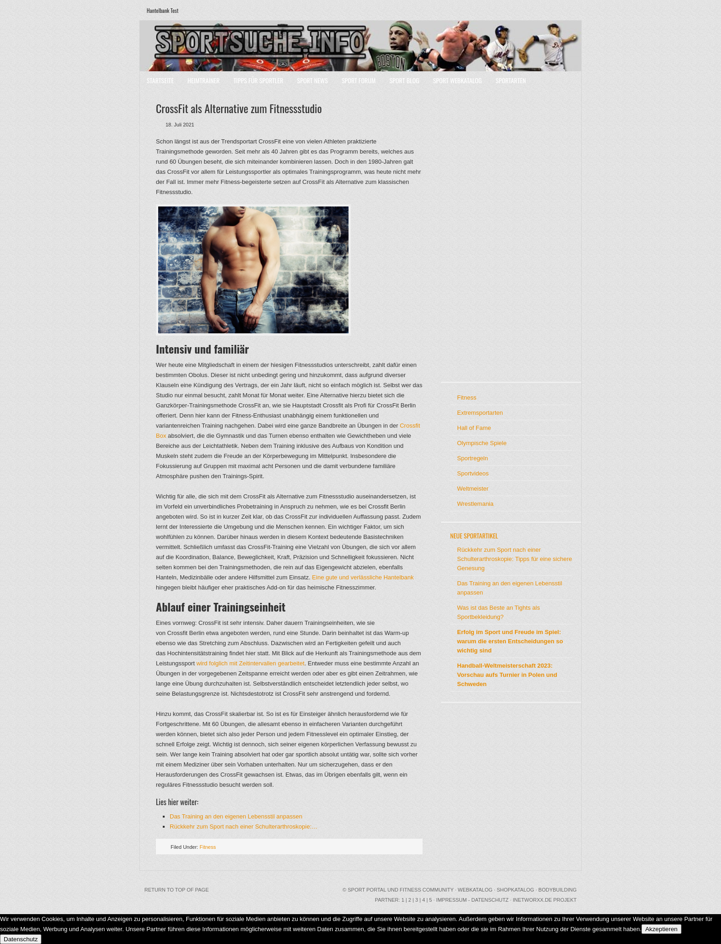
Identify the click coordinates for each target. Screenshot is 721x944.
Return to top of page (176, 890)
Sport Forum (359, 80)
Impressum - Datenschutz (472, 900)
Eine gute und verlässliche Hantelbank (363, 577)
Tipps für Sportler (258, 80)
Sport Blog (404, 80)
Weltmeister (472, 488)
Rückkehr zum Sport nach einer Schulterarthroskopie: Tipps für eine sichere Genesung (514, 559)
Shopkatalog (515, 890)
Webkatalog (475, 890)
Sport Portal (367, 890)
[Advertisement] (477, 234)
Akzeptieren (661, 929)
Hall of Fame (474, 427)
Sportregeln (472, 458)
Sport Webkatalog (457, 80)
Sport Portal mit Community (360, 46)
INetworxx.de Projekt (545, 900)
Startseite (160, 80)
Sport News (312, 80)
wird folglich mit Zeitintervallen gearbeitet (250, 663)
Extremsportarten (480, 412)
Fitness (208, 847)
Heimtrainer (204, 80)
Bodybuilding (557, 890)
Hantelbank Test (162, 10)
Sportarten (511, 80)
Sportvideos (473, 473)
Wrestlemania (475, 503)
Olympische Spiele (482, 443)
